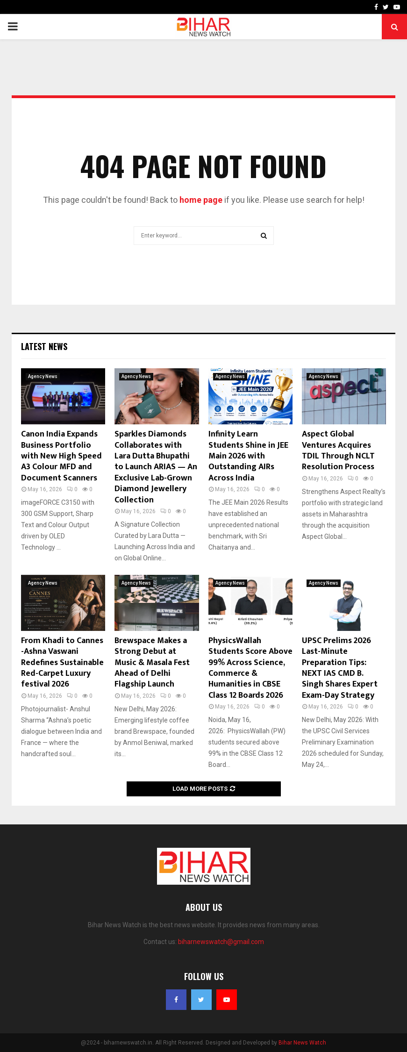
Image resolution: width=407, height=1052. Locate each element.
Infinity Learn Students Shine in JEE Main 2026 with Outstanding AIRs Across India (248, 456)
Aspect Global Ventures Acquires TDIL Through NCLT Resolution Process (338, 450)
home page (200, 200)
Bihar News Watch (302, 1042)
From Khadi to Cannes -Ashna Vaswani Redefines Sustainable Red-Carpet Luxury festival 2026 (62, 663)
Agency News (42, 376)
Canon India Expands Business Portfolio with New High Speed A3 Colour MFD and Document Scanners (61, 456)
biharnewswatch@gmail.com (221, 941)
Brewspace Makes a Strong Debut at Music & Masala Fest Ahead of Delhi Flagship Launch (152, 663)
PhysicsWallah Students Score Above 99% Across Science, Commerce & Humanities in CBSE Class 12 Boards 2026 (250, 668)
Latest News (44, 346)
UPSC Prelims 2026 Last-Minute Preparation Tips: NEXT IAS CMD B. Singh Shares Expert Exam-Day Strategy (340, 668)
